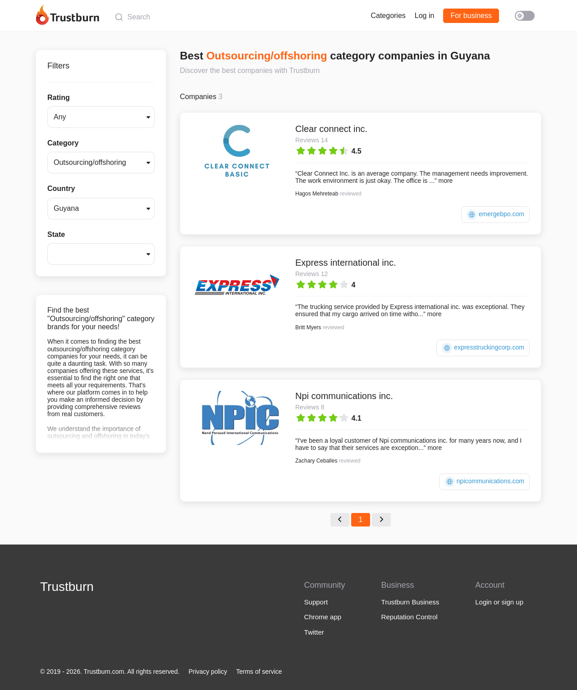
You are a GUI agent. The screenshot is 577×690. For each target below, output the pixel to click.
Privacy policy (207, 671)
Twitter (314, 632)
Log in (425, 15)
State (56, 234)
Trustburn (67, 587)
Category (62, 143)
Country (61, 188)
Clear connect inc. (331, 129)
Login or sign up (499, 602)
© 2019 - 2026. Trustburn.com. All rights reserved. (109, 671)
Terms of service (259, 671)
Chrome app (323, 617)
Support (316, 602)
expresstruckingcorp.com (483, 348)
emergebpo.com (495, 214)
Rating (58, 97)
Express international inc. (345, 263)
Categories (388, 15)
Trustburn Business (410, 602)
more (445, 180)
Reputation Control (409, 617)
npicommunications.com (484, 482)
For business (471, 15)
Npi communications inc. (344, 396)
